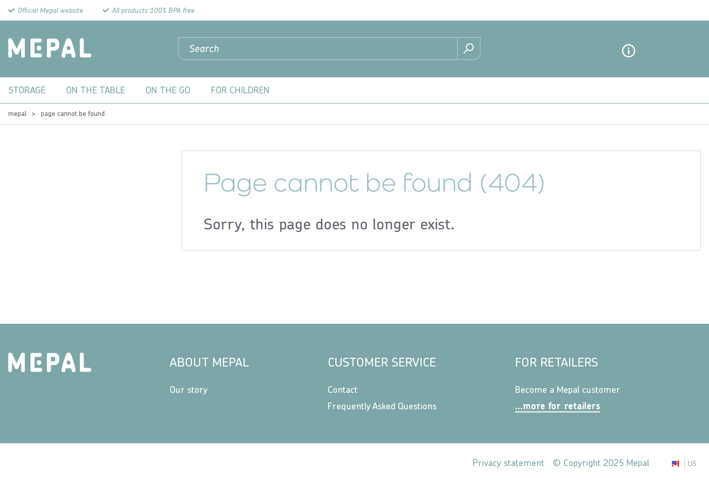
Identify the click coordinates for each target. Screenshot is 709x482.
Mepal (17, 113)
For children (240, 90)
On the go (168, 90)
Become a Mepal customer (567, 389)
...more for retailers (557, 406)
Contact (343, 389)
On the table (95, 90)
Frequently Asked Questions (382, 406)
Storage (26, 90)
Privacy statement (508, 462)
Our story (188, 389)
